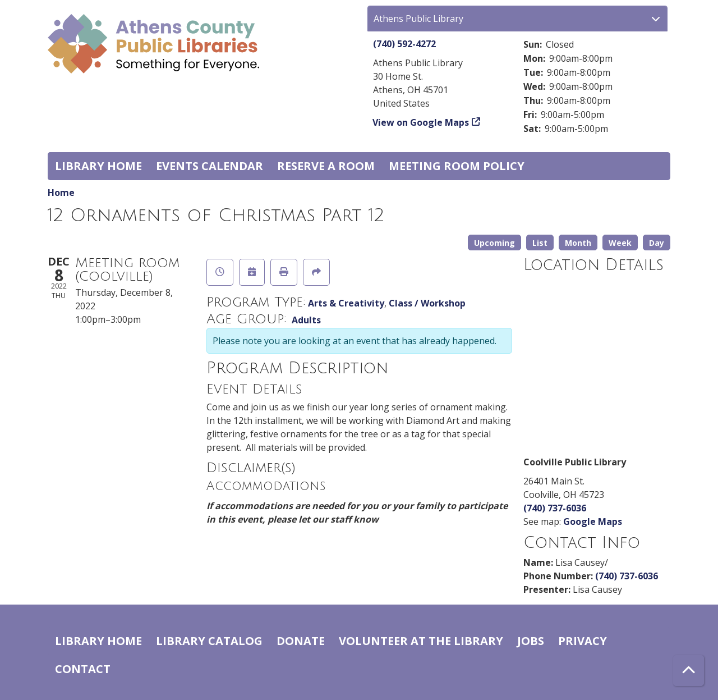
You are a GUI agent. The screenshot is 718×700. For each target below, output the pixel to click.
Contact (83, 668)
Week (620, 242)
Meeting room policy (456, 165)
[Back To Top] (688, 670)
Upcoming (494, 242)
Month (578, 242)
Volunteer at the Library (421, 640)
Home (61, 192)
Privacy (582, 640)
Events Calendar (209, 165)
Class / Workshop (427, 303)
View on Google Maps (421, 122)
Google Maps (592, 521)
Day (656, 242)
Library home (98, 165)
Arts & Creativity (346, 303)
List (539, 242)
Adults (306, 320)
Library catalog (209, 640)
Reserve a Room (326, 165)
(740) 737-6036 (554, 508)
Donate (301, 640)
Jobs (530, 640)
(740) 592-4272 (404, 44)
